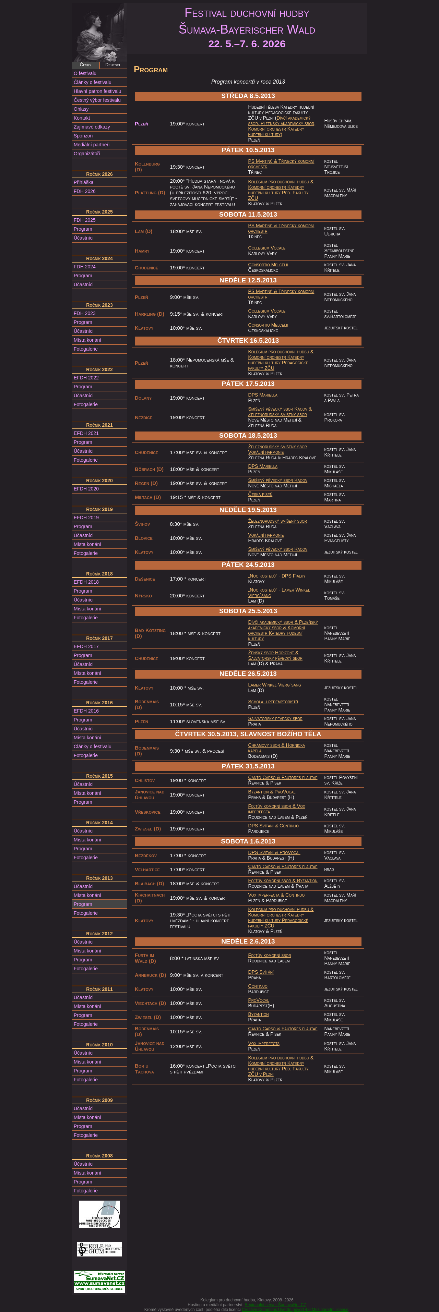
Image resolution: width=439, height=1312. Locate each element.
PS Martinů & (263, 161)
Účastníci (84, 238)
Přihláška (84, 182)
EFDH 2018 (86, 582)
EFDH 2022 (86, 377)
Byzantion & (261, 791)
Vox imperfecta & (267, 895)
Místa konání (87, 340)
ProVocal (285, 791)
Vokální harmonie (266, 452)
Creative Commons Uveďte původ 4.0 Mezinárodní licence (295, 1309)
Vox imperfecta (264, 1043)
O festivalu (85, 73)
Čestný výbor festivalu (97, 100)
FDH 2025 (85, 220)
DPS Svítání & (264, 825)
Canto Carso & (265, 777)
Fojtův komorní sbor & (272, 806)
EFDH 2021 (86, 433)
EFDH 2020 (86, 488)
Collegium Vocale (267, 248)
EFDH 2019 (86, 517)
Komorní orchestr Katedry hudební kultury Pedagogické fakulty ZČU (278, 362)
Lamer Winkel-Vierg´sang (274, 685)
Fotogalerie (86, 349)
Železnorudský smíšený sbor (277, 414)
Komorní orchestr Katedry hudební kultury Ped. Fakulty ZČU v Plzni (278, 1068)
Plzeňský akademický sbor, (288, 123)
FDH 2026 (85, 191)
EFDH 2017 (86, 646)
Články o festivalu (92, 82)
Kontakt (82, 118)
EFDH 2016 (86, 711)
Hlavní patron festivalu (97, 91)
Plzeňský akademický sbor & (283, 624)
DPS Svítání (261, 972)
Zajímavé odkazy (92, 127)
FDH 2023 (85, 313)
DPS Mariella (262, 395)
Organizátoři (87, 153)
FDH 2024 (85, 266)
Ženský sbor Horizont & (273, 652)
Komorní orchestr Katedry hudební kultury (276, 633)
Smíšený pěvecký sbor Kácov (278, 480)
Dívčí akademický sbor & (273, 622)
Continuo (289, 825)
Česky (85, 64)
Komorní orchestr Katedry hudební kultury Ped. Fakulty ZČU (278, 192)
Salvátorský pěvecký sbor (275, 658)
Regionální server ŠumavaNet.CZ (275, 1304)
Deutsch (113, 64)
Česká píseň (260, 494)
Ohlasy (81, 109)
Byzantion (307, 880)
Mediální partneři (91, 144)
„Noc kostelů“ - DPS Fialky (277, 576)
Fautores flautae (300, 777)
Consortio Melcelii (268, 264)
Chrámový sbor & (267, 745)
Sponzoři (83, 135)
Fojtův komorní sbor (269, 955)
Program (83, 229)
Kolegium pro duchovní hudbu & (281, 181)
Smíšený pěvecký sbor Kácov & (280, 409)
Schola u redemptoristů (273, 701)
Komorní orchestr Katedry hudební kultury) (276, 131)
